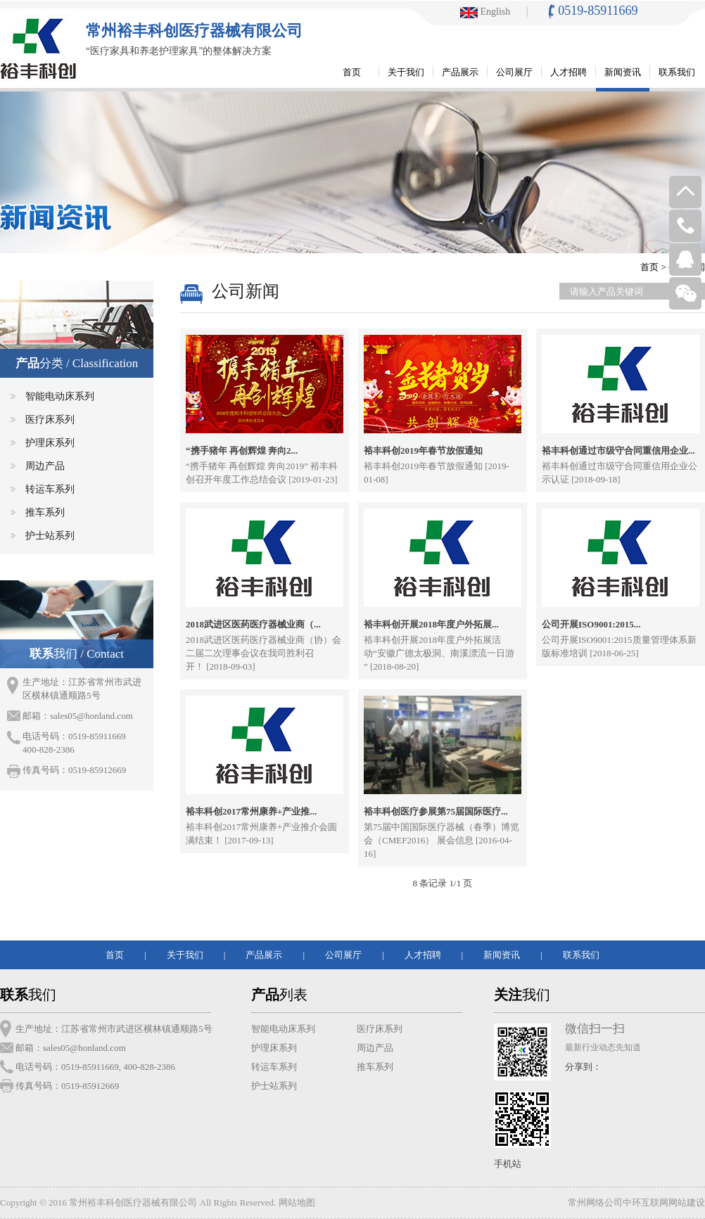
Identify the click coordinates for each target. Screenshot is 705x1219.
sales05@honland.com (91, 715)
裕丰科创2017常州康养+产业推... (251, 811)
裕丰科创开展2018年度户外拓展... (431, 624)
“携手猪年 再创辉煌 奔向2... (242, 450)
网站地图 (297, 1202)
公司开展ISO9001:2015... (591, 624)
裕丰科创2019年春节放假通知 (423, 450)
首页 (649, 267)
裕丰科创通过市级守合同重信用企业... (618, 450)
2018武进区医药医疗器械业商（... (253, 624)
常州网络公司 (595, 1202)
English (485, 11)
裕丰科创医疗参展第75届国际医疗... (436, 811)
